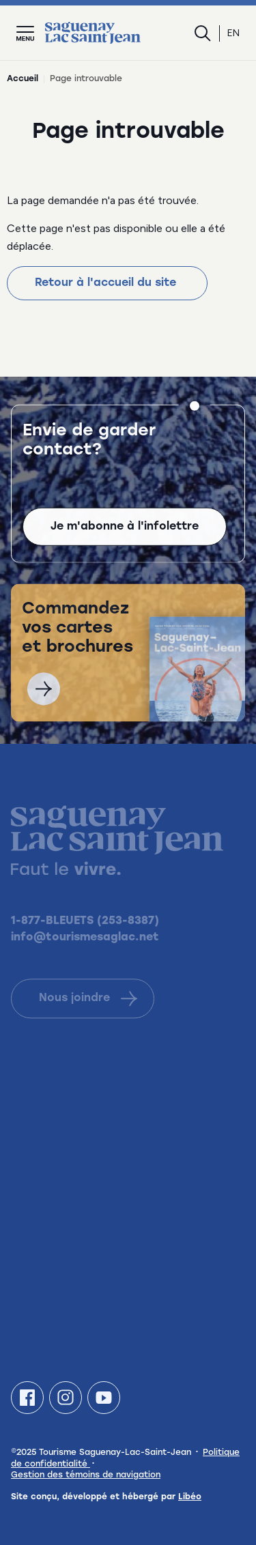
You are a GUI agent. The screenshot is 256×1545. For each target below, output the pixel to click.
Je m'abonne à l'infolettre (125, 528)
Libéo (189, 1497)
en (233, 33)
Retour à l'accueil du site (107, 283)
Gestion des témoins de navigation (85, 1475)
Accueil (22, 79)
